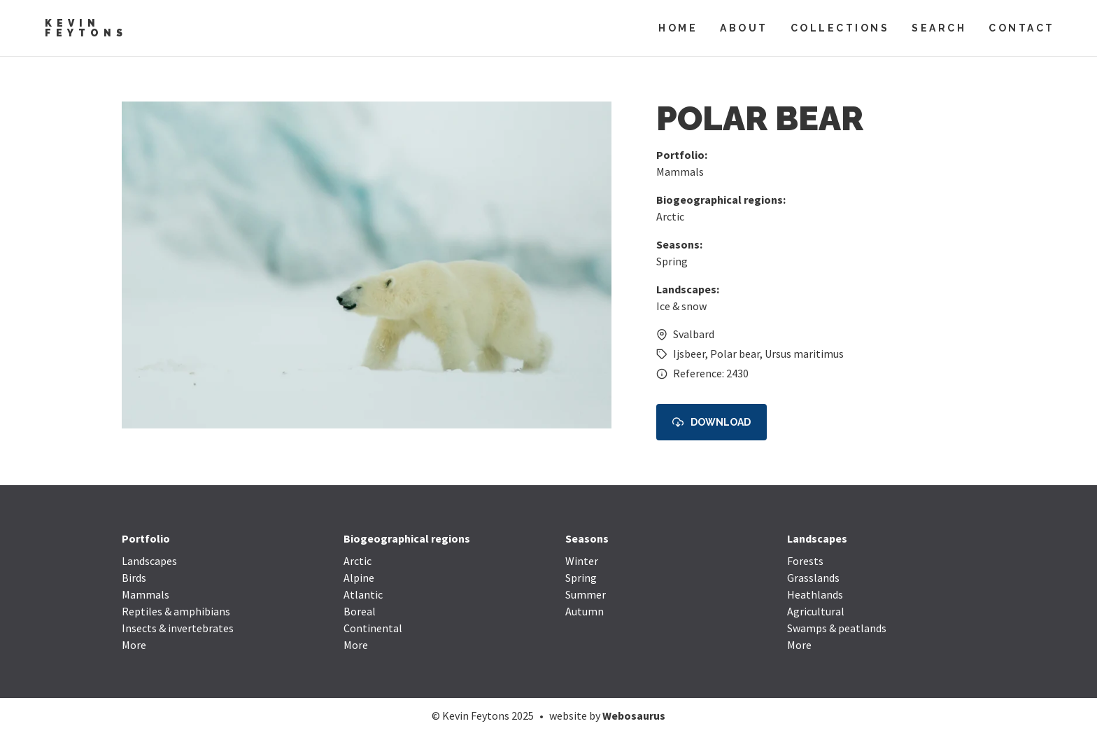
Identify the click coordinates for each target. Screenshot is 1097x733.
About (744, 28)
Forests (805, 561)
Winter (581, 561)
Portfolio (146, 538)
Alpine (359, 578)
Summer (585, 594)
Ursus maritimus (804, 354)
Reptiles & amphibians (176, 611)
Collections (840, 28)
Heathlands (815, 594)
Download (711, 422)
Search (939, 28)
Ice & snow (681, 306)
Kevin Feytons (86, 28)
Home (678, 28)
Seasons (587, 538)
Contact (1022, 28)
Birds (134, 578)
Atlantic (363, 594)
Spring (672, 261)
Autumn (584, 611)
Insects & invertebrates (178, 628)
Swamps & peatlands (836, 628)
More (134, 645)
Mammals (680, 172)
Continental (373, 628)
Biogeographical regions (407, 538)
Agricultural (815, 611)
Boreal (360, 611)
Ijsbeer (689, 354)
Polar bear (735, 354)
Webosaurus (633, 715)
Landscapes (149, 561)
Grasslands (813, 578)
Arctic (670, 216)
